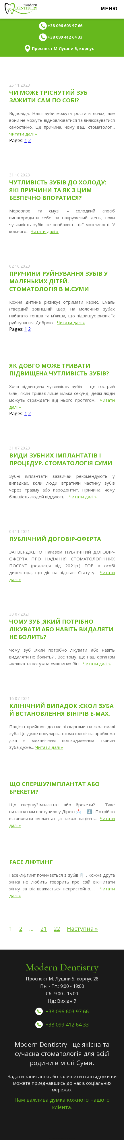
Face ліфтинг (31, 862)
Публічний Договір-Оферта (55, 539)
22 (57, 928)
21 (43, 928)
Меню (109, 8)
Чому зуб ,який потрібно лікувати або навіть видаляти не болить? (61, 629)
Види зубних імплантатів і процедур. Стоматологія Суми (60, 459)
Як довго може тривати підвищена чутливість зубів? (59, 369)
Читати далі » (23, 134)
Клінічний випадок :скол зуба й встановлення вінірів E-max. (61, 709)
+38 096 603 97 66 (67, 1011)
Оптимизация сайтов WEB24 (62, 1138)
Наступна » (82, 928)
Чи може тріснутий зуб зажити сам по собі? (48, 96)
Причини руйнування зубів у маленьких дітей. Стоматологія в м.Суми (58, 281)
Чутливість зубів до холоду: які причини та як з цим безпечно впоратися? (57, 190)
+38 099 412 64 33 (67, 1024)
